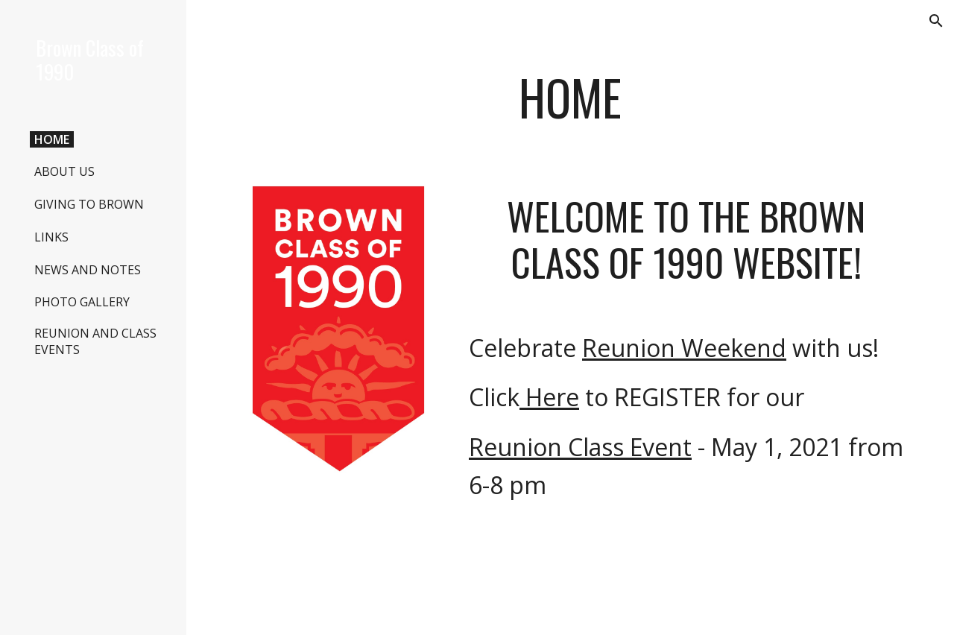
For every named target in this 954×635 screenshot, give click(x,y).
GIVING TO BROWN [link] (89, 204)
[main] (570, 105)
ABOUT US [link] (64, 171)
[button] (936, 21)
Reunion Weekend (684, 348)
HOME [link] (51, 139)
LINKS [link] (51, 237)
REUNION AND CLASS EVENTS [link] (95, 341)
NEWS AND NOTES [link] (87, 270)
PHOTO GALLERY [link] (82, 302)
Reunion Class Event (580, 447)
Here (549, 397)
